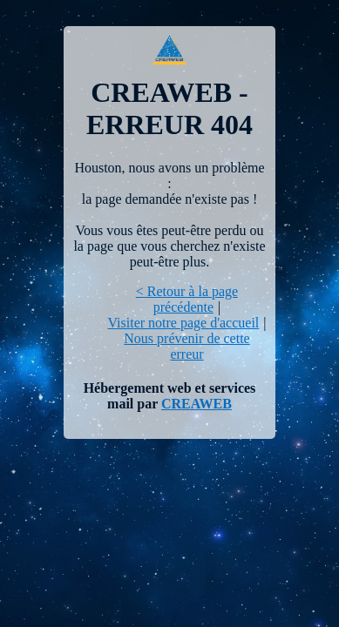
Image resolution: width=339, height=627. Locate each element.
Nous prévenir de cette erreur (186, 346)
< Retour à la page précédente (187, 299)
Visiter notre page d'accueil (183, 322)
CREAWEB (196, 403)
